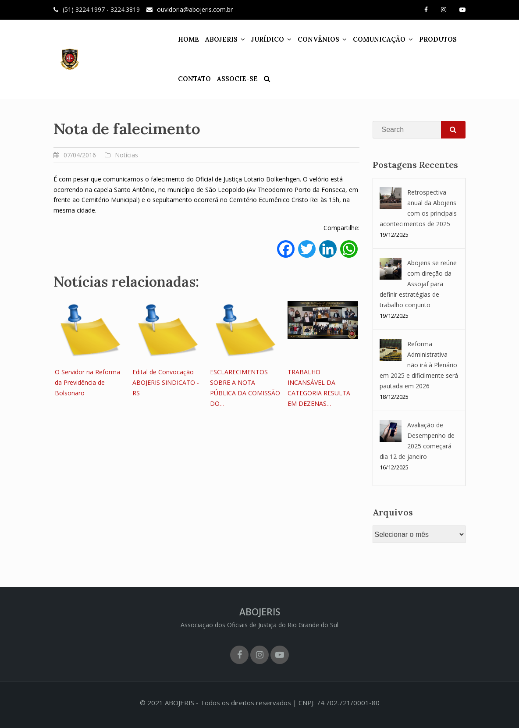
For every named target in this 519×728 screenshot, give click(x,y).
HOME (172, 39)
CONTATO (178, 79)
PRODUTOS (422, 39)
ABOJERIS (205, 39)
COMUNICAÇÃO (363, 39)
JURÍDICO (251, 39)
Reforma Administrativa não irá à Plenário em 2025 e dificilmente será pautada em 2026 (419, 365)
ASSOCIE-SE (221, 79)
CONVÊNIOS (302, 39)
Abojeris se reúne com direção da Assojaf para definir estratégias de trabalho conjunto (418, 284)
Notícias (126, 155)
